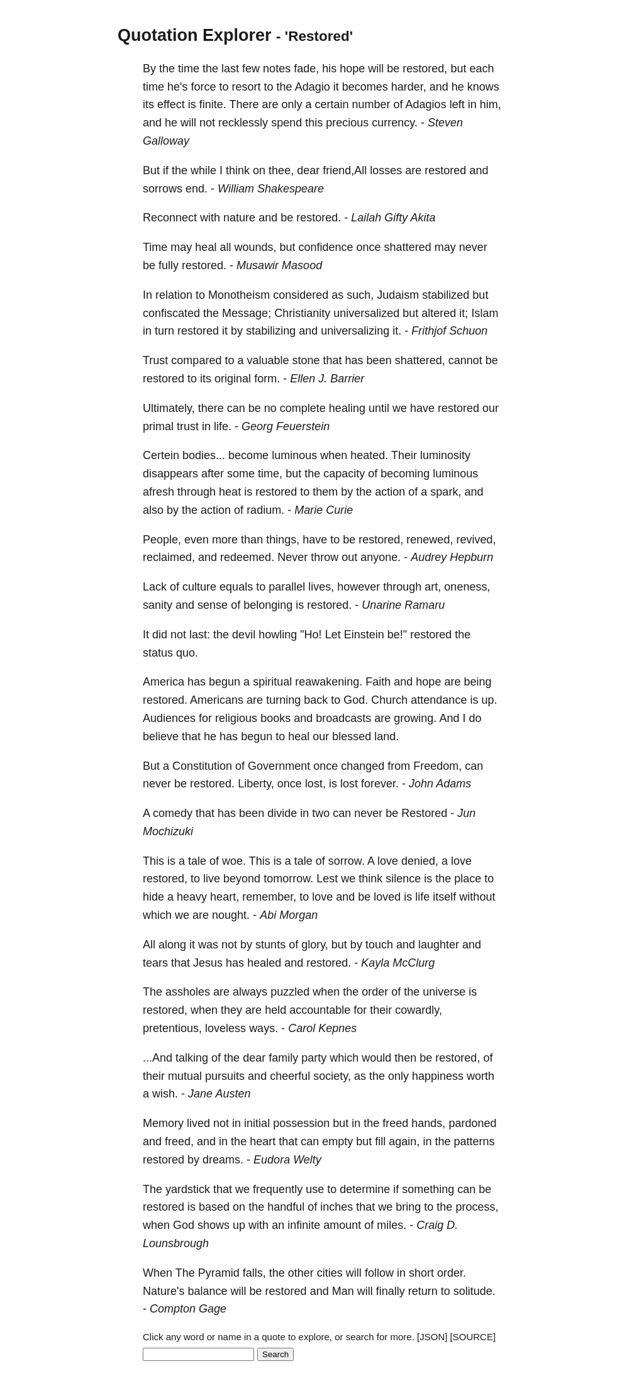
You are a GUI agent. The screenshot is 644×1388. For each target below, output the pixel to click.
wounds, (255, 247)
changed (362, 766)
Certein (161, 455)
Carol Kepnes (322, 1028)
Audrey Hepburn (452, 557)
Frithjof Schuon (449, 331)
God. (355, 700)
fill (380, 1141)
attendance (439, 700)
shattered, (420, 360)
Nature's (163, 1291)
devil (243, 634)
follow (379, 1273)
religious (236, 718)
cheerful (290, 1076)
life (422, 897)
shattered (407, 247)
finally (390, 1291)
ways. (263, 1028)
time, (270, 473)
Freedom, (437, 766)
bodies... (203, 455)
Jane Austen (219, 1093)
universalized (366, 313)
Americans (216, 700)
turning (283, 700)
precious (347, 122)
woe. (234, 861)
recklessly (243, 122)
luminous (294, 455)
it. (396, 331)
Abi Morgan (289, 915)
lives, (321, 586)
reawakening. (328, 681)
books (275, 718)
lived (198, 1123)
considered (300, 295)
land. (386, 736)
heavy (192, 897)
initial (257, 1123)
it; (463, 313)
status (158, 653)
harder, (408, 87)
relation (173, 295)
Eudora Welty (287, 1159)
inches (336, 1207)
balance (207, 1291)
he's (177, 87)
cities (330, 1273)
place (467, 878)
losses (386, 170)
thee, (281, 170)
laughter (438, 944)
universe (444, 991)
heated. (369, 455)
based (214, 1207)
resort (246, 87)
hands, (428, 1123)
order (375, 991)
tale (197, 861)
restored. (318, 217)
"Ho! (310, 634)
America (163, 681)
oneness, (467, 586)
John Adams (440, 783)
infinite (303, 1225)
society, (332, 1076)
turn (164, 331)
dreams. (223, 1159)
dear (308, 170)
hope (352, 68)
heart (262, 1141)
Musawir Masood (279, 265)
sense (212, 605)
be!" (397, 634)
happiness (438, 1076)
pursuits (225, 1076)
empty (337, 1141)
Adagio (312, 87)
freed (395, 1123)
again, (404, 1141)
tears (155, 963)
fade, (306, 68)
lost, (315, 783)
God (183, 1225)
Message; (246, 313)
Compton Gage (188, 1308)
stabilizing (271, 331)
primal (158, 426)
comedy (172, 813)
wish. (165, 1093)
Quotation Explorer (195, 35)
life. (222, 426)
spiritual (272, 681)
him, (490, 104)
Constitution (202, 766)
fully (168, 265)
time (188, 68)
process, (476, 1207)
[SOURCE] (473, 1336)
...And (157, 1058)
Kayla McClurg (398, 963)
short (421, 1273)
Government (279, 766)
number (371, 104)
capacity (344, 473)
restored (445, 170)
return (423, 1291)
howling (277, 634)
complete (303, 408)
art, (433, 586)
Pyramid (219, 1273)
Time (155, 247)
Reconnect (170, 217)
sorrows (162, 188)
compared (196, 360)
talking (191, 1058)
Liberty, (256, 783)
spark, (445, 492)
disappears (170, 473)
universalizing (355, 331)
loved (387, 897)
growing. (415, 718)
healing (347, 408)
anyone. (380, 557)
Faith (378, 681)
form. (267, 378)
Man (343, 1291)
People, (162, 539)
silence (403, 878)
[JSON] (432, 1336)
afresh (158, 492)
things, (282, 539)
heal (205, 247)
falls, (254, 1273)
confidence (325, 247)
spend (286, 122)
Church (389, 700)
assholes (187, 991)
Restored (424, 813)
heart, (224, 897)
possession (301, 1123)
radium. (265, 510)
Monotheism (239, 295)
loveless (225, 1028)
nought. (231, 915)
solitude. (474, 1291)
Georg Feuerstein (286, 426)
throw (324, 557)
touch (379, 944)
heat (230, 492)
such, (360, 295)
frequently (278, 1189)
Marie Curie (323, 510)
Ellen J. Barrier (327, 378)
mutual (185, 1076)
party (313, 1058)
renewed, (429, 539)
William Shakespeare (271, 188)
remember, (269, 897)
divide (282, 813)
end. (197, 188)
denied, (419, 861)
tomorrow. (288, 878)
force (203, 87)
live (211, 878)
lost (349, 783)
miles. (391, 1225)
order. (451, 1273)
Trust (155, 360)
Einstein (364, 634)
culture (199, 586)
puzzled (289, 991)
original (232, 378)
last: (199, 634)
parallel (287, 586)
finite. (212, 104)
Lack (155, 586)
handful (285, 1207)
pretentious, (172, 1028)
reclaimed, (169, 557)
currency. (395, 122)
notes (277, 68)
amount (342, 1225)
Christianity (302, 313)
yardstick (187, 1189)
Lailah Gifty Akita (393, 217)
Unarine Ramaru (403, 605)
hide (153, 897)
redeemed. (247, 557)
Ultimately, (169, 408)
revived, (476, 539)
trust (188, 426)
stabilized (445, 295)
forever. (380, 783)
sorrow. (346, 861)
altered (438, 313)
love (387, 861)
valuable (268, 360)
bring (408, 1207)
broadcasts (343, 718)
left (457, 104)
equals (236, 586)
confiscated (171, 313)
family (283, 1058)
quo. (187, 653)
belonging (267, 605)
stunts (270, 944)
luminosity (445, 455)
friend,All (345, 170)
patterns (473, 1141)
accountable (319, 1010)
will (376, 68)
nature (239, 217)
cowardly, (418, 1010)
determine (365, 1189)
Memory (163, 1123)
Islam (484, 313)
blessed (351, 736)
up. (489, 700)
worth (480, 1076)
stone (306, 360)
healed (264, 963)
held (275, 1010)
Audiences (169, 718)
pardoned (472, 1123)
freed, (179, 1141)
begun (224, 681)
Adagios (426, 104)
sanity (157, 605)
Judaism (398, 295)
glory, (314, 944)
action (390, 492)
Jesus (208, 963)
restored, (424, 68)
